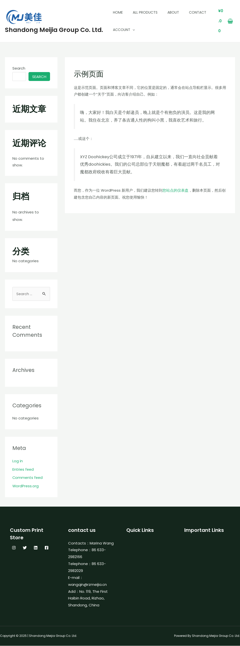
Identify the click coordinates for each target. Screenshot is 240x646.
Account (124, 29)
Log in (17, 461)
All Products (145, 12)
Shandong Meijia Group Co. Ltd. (54, 30)
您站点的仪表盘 (175, 190)
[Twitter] (25, 548)
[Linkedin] (36, 548)
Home (118, 12)
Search (18, 68)
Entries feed (23, 469)
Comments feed (28, 477)
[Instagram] (14, 548)
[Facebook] (47, 548)
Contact (197, 12)
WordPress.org (25, 486)
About (173, 12)
